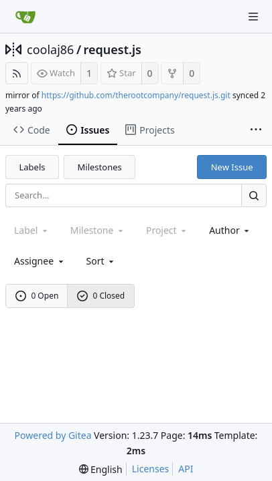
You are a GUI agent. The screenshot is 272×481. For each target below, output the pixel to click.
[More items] (256, 130)
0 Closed (101, 295)
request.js (112, 49)
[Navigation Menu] (253, 17)
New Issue (232, 167)
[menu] (101, 261)
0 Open (37, 295)
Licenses (150, 468)
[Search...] (254, 195)
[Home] (25, 17)
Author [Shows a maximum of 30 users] (230, 230)
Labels (32, 167)
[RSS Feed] (16, 73)
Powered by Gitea (53, 435)
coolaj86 (50, 49)
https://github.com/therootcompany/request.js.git (136, 95)
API (185, 468)
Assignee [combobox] (40, 261)
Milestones (100, 167)
